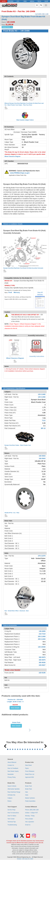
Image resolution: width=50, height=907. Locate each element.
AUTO (3, 1)
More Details (15, 716)
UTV (18, 1)
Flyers (27, 814)
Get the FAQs (11, 855)
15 (42, 794)
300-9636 (42, 662)
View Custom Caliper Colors (25, 120)
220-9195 (42, 673)
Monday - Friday (30, 861)
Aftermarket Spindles (14, 834)
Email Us (27, 870)
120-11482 (41, 394)
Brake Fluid (16, 745)
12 (35, 794)
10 (30, 794)
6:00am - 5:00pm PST (31, 858)
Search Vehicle (12, 831)
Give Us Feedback (13, 814)
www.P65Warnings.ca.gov (20, 173)
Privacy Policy (12, 822)
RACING (10, 1)
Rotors (9, 846)
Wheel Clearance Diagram (12, 156)
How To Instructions (13, 858)
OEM (24, 1)
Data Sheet (28, 811)
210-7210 (42, 634)
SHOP (46, 1)
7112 (43, 420)
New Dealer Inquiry (13, 817)
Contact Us (11, 811)
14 (40, 794)
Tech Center (11, 864)
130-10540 (41, 647)
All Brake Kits (11, 840)
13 (37, 794)
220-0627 (42, 665)
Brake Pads (28, 834)
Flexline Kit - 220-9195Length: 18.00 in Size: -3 (15, 709)
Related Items (6, 27)
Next (45, 777)
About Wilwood (12, 808)
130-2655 (42, 631)
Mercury (17, 292)
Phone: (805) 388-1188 (31, 855)
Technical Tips (12, 867)
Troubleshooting (12, 870)
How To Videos (12, 861)
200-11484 (41, 636)
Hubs (26, 840)
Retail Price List (29, 820)
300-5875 (42, 657)
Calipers (10, 843)
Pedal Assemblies (30, 846)
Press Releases (29, 817)
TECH (39, 1)
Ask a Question (29, 867)
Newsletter (11, 820)
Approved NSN (29, 822)
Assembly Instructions (36, 356)
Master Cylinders (30, 843)
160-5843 (42, 456)
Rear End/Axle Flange (14, 837)
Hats (26, 837)
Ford (10, 292)
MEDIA (32, 1)
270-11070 (41, 556)
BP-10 (43, 428)
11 (32, 794)
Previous (5, 777)
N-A (44, 642)
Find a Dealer (29, 864)
